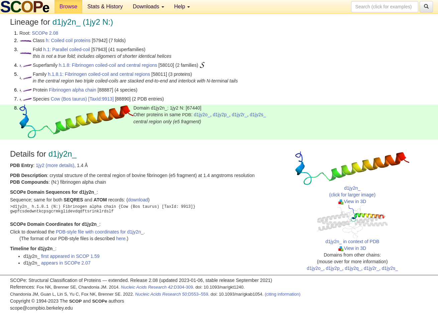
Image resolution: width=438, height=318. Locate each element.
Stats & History (105, 6)
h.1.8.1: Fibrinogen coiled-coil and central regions (99, 74)
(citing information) (283, 294)
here (120, 238)
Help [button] (182, 6)
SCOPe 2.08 (45, 33)
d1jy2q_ (353, 268)
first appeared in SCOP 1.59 (70, 256)
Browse (68, 6)
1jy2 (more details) (55, 165)
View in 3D (352, 201)
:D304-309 (157, 287)
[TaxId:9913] (101, 99)
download (138, 199)
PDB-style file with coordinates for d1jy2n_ (99, 231)
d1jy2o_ (202, 114)
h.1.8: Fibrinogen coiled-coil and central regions (108, 65)
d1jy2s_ (258, 114)
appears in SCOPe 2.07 (66, 263)
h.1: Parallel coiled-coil (66, 49)
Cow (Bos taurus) (69, 99)
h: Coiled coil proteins (68, 40)
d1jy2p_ (221, 114)
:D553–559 (171, 294)
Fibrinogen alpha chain (72, 90)
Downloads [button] (148, 6)
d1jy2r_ (239, 114)
